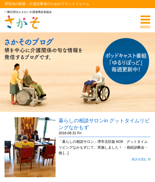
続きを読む (141, 159)
